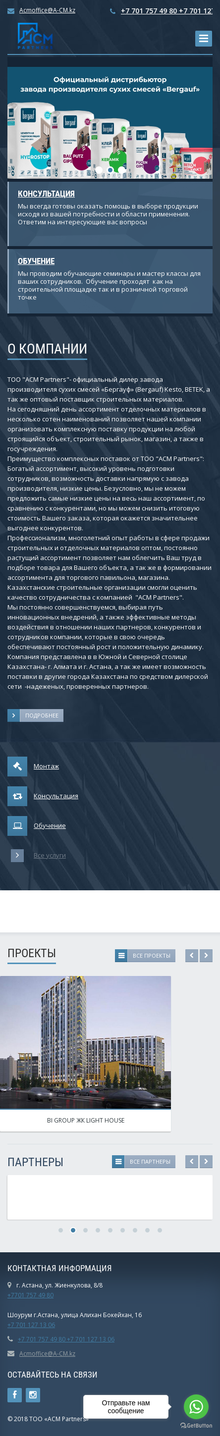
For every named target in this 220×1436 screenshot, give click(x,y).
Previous (191, 955)
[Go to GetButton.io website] (196, 1426)
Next (206, 955)
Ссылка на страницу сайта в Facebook (14, 1395)
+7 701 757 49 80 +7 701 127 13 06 (66, 1339)
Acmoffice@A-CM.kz (47, 10)
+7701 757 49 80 (30, 1295)
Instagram (33, 1395)
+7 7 (13, 1325)
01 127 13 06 (37, 1325)
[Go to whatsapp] (196, 1406)
